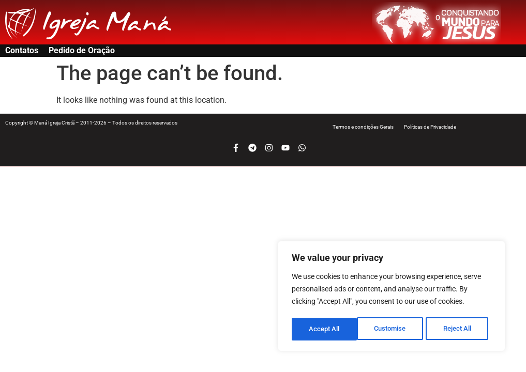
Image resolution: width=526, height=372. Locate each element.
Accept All (459, 329)
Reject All (393, 329)
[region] (391, 297)
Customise (324, 329)
